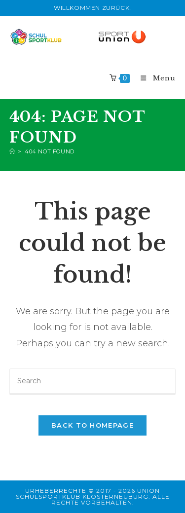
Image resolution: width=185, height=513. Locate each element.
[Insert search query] (92, 381)
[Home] (12, 151)
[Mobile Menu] (154, 78)
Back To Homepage (92, 425)
